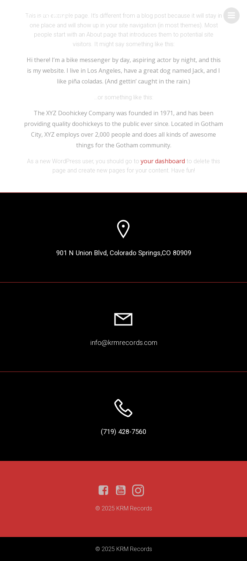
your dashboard (163, 161)
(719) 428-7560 (123, 431)
